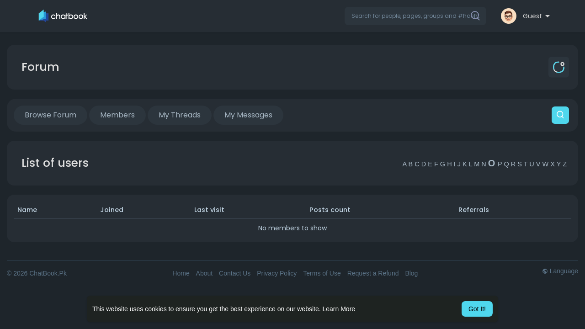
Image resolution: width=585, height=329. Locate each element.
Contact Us (234, 273)
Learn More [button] (339, 309)
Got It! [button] (477, 309)
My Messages (248, 115)
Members (117, 115)
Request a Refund (373, 273)
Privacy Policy (277, 273)
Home (180, 273)
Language (560, 271)
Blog (411, 273)
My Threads (180, 115)
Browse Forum (50, 115)
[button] (415, 16)
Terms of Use (321, 273)
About (204, 273)
